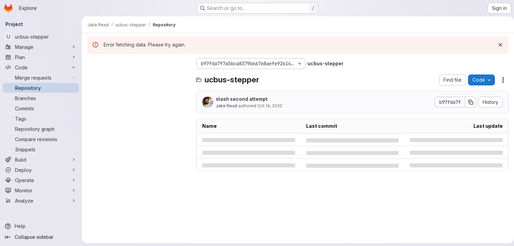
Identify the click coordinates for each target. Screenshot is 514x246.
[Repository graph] (41, 129)
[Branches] (41, 98)
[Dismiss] (498, 45)
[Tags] (41, 118)
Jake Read (226, 105)
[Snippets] (41, 149)
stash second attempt (242, 99)
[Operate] (41, 180)
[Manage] (41, 47)
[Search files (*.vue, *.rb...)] (138, 77)
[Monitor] (41, 190)
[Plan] (41, 57)
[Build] (41, 159)
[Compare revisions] (41, 139)
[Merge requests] (41, 77)
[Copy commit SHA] (468, 102)
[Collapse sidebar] (41, 237)
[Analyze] (41, 200)
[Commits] (41, 108)
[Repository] (41, 88)
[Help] (41, 226)
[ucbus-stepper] (41, 36)
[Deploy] (41, 170)
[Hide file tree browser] (92, 63)
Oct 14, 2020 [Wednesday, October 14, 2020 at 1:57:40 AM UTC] (269, 105)
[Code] (41, 67)
